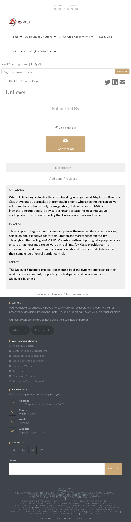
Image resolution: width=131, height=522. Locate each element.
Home (73, 501)
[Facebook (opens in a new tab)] (59, 8)
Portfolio (65, 490)
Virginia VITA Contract (104, 511)
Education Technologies (97, 505)
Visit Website (65, 128)
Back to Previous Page (22, 81)
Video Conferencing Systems (29, 360)
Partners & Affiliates (36, 501)
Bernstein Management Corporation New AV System (65, 497)
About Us (19, 330)
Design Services (24, 505)
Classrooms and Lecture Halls (29, 355)
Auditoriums (19, 371)
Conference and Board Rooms (30, 350)
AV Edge (81, 507)
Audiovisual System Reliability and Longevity (46, 509)
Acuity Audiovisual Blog (50, 511)
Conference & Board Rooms (57, 505)
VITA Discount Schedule (97, 509)
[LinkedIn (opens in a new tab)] (68, 8)
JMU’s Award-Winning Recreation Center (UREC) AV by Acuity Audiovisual (64, 493)
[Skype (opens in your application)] (72, 8)
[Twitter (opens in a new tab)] (55, 8)
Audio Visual (64, 488)
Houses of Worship (23, 366)
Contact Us (42, 330)
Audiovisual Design (23, 345)
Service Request (20, 507)
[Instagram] (32, 450)
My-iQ (36, 64)
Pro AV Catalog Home (15, 64)
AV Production (19, 511)
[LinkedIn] (42, 450)
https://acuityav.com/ (31, 432)
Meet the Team (91, 513)
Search (13, 460)
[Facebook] (23, 450)
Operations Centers (24, 376)
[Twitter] (14, 450)
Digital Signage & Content (65, 503)
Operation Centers (99, 503)
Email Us (24, 423)
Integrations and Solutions (54, 507)
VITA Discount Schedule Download (54, 513)
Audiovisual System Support (28, 381)
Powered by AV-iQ (81, 294)
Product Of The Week (105, 507)
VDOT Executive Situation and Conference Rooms (64, 495)
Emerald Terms (43, 294)
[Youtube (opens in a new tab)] (76, 8)
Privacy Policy (61, 294)
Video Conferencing (30, 503)
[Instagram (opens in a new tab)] (64, 8)
